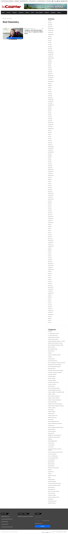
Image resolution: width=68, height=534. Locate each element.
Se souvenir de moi (38, 523)
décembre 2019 (50, 169)
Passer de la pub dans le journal (7, 526)
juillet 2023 (50, 85)
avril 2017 (49, 232)
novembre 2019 (50, 171)
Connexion (42, 526)
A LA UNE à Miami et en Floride (53, 333)
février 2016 (50, 259)
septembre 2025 (51, 34)
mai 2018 (49, 206)
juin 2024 (49, 63)
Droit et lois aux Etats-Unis (52, 360)
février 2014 (50, 306)
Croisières (49, 356)
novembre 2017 (50, 218)
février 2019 (50, 189)
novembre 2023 (50, 77)
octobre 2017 (50, 220)
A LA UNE (49, 331)
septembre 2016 (51, 246)
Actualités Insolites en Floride (53, 339)
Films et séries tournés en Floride (53, 388)
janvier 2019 (50, 191)
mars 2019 (50, 187)
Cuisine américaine (51, 358)
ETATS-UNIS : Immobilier (52, 374)
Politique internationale (52, 481)
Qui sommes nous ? (5, 524)
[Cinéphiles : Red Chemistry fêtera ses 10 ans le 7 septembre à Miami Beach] (13, 33)
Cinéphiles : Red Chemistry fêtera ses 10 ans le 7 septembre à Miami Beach (34, 32)
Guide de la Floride (5, 521)
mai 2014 (49, 300)
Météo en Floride (51, 461)
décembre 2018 (50, 193)
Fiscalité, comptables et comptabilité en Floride (56, 392)
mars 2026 (50, 22)
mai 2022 (49, 112)
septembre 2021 (51, 128)
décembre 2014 (50, 287)
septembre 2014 (51, 293)
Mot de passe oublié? (46, 520)
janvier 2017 (50, 238)
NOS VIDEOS (49, 1)
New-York (49, 469)
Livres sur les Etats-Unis (52, 454)
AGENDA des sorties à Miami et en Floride (55, 343)
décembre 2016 (50, 240)
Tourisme (59, 12)
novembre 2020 (50, 148)
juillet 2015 (50, 273)
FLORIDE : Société (51, 413)
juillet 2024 (50, 61)
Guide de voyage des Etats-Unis (7, 519)
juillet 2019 (50, 179)
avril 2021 (49, 138)
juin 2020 (49, 157)
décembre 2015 (50, 263)
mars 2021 (50, 140)
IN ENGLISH (50, 439)
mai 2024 (49, 65)
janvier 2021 (50, 144)
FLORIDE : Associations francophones (54, 399)
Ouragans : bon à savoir (52, 475)
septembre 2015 (51, 269)
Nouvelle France (51, 471)
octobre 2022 (50, 103)
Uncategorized (50, 499)
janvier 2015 (50, 285)
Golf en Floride (50, 419)
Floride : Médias (50, 409)
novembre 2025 (50, 30)
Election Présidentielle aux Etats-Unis (54, 366)
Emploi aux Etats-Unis (52, 368)
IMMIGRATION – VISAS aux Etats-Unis (54, 435)
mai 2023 (49, 89)
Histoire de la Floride (51, 429)
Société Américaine (51, 487)
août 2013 (49, 316)
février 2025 (50, 48)
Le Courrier (8, 12)
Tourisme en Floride (51, 493)
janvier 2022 (50, 120)
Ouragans (49, 473)
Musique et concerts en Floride (53, 467)
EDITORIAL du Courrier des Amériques (54, 364)
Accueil (3, 12)
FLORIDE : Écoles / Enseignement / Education (56, 405)
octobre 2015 (50, 267)
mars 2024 (50, 69)
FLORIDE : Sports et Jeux (52, 417)
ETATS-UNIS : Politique (52, 380)
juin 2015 (49, 275)
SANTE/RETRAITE (32, 1)
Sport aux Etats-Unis (51, 489)
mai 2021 (49, 136)
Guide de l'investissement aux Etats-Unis (55, 423)
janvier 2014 (50, 308)
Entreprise (47, 12)
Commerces (21, 12)
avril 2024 (49, 67)
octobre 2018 (50, 197)
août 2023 (49, 83)
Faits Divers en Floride (52, 384)
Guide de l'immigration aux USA (53, 421)
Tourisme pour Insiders (52, 495)
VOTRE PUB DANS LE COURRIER (7, 1)
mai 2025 (49, 42)
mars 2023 (50, 93)
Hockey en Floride (51, 433)
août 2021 (49, 130)
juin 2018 (49, 204)
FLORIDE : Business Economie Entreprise (55, 403)
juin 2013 (49, 320)
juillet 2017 (50, 226)
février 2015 (50, 283)
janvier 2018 (50, 214)
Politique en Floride (51, 479)
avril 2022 (49, 114)
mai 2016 (49, 253)
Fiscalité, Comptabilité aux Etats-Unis (54, 390)
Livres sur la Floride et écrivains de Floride (55, 452)
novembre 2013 (50, 310)
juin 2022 (49, 110)
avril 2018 (49, 208)
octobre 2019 (50, 173)
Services (27, 12)
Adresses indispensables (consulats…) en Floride (56, 341)
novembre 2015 (50, 265)
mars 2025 (50, 46)
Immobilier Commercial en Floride (54, 437)
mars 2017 (50, 234)
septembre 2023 (51, 81)
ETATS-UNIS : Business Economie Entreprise (55, 370)
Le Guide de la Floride (59, 531)
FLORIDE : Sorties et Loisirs (52, 415)
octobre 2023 (50, 79)
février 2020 (50, 165)
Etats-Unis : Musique (51, 378)
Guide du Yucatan (51, 425)
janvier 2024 (50, 73)
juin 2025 (49, 40)
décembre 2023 (50, 75)
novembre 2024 (50, 54)
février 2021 (50, 142)
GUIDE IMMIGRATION (23, 1)
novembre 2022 (50, 101)
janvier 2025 (50, 50)
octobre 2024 (50, 56)
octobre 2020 (50, 150)
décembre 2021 (50, 122)
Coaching (49, 352)
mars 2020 (50, 163)
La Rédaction (27, 28)
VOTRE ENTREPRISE (41, 1)
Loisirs (32, 12)
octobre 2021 (50, 126)
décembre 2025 (50, 28)
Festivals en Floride (51, 386)
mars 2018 (50, 210)
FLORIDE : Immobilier (51, 407)
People (49, 477)
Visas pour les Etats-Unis (52, 501)
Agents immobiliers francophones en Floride (55, 345)
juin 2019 (49, 181)
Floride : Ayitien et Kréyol (52, 401)
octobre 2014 (50, 291)
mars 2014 (50, 304)
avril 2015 (49, 279)
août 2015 (49, 271)
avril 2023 (49, 91)
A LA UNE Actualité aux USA (53, 335)
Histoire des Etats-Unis (52, 431)
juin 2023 (49, 87)
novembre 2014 (50, 289)
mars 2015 (50, 281)
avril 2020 (49, 161)
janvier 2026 (50, 26)
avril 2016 (49, 255)
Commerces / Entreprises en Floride (54, 354)
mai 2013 (49, 322)
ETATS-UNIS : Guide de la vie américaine (55, 372)
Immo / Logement (39, 12)
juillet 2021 (50, 132)
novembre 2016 (50, 242)
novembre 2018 (50, 195)
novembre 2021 (50, 124)
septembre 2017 (51, 222)
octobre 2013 (50, 312)
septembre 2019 (51, 175)
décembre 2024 (50, 52)
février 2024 (50, 71)
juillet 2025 (50, 38)
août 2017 (49, 224)
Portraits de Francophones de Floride (54, 483)
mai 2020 (49, 159)
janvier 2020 (50, 167)
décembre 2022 (50, 99)
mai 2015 (49, 277)
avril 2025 (49, 44)
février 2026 (50, 24)
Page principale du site (5, 516)
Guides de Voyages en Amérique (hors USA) (55, 427)
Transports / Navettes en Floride (53, 497)
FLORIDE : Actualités (51, 394)
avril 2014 (49, 302)
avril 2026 (49, 20)
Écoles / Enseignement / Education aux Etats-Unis (56, 362)
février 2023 (50, 95)
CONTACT (65, 531)
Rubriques (14, 12)
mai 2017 (49, 230)
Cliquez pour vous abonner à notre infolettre (25, 516)
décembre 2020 (50, 146)
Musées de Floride (51, 463)
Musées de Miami (51, 465)
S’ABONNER (17, 1)
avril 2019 (49, 185)
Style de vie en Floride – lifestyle (53, 491)
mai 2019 (49, 183)
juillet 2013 (50, 318)
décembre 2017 (50, 216)
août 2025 (49, 36)
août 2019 (49, 177)
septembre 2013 (51, 314)
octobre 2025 (50, 32)
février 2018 (50, 212)
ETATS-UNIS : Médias (51, 376)
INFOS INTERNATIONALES (52, 441)
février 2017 (50, 236)
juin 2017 (49, 228)
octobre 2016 (50, 244)
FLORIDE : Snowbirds (51, 411)
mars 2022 (50, 116)
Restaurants (53, 12)
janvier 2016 (50, 261)
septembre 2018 (51, 199)
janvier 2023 (50, 97)
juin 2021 (49, 134)
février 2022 (50, 118)
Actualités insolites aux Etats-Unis (54, 337)
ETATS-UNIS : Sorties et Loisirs (53, 382)
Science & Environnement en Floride (54, 485)
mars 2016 (50, 257)
